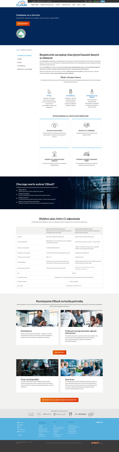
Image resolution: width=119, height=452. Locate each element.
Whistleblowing (56, 436)
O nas (54, 425)
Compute (40, 427)
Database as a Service (24, 55)
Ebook (79, 4)
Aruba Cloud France (72, 428)
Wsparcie (20, 424)
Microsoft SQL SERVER (24, 69)
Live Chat (20, 422)
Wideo (84, 4)
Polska (90, 1)
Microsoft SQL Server (92, 96)
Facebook (18, 435)
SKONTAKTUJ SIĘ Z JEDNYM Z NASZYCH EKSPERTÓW (59, 400)
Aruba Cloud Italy (71, 425)
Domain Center (42, 436)
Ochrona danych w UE (57, 434)
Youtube (21, 435)
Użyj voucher (21, 431)
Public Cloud (34, 4)
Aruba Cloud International (73, 427)
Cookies (56, 442)
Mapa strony (78, 442)
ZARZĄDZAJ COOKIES (62, 442)
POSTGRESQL (70, 96)
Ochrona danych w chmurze (59, 427)
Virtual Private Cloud (43, 430)
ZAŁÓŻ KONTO (23, 23)
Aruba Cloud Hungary (72, 431)
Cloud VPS (41, 425)
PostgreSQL (21, 65)
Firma (73, 4)
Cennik (19, 59)
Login (19, 427)
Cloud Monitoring (42, 434)
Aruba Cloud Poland (72, 433)
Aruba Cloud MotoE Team (58, 428)
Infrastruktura (66, 4)
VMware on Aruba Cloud (47, 4)
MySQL (19, 62)
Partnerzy (55, 433)
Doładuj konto (21, 429)
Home (18, 50)
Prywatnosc (51, 442)
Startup (58, 4)
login (103, 1)
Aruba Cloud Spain (72, 430)
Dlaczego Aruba (56, 430)
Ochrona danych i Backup (44, 431)
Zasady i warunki (71, 442)
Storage (40, 433)
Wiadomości (56, 431)
